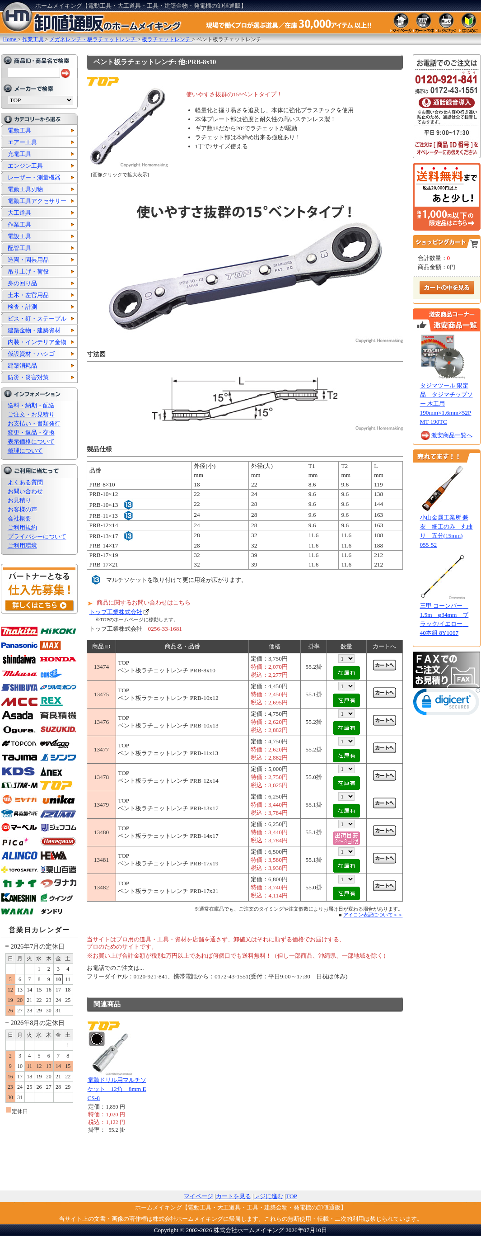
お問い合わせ (25, 491)
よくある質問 (25, 482)
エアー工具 (22, 142)
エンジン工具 (25, 165)
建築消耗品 (22, 365)
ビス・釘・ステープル (37, 318)
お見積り (19, 500)
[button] (447, 704)
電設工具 (19, 236)
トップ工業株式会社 (115, 612)
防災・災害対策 (28, 377)
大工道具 (19, 212)
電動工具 (19, 130)
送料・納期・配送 (31, 405)
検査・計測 (22, 306)
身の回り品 (22, 283)
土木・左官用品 (28, 295)
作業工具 (19, 224)
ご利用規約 (22, 527)
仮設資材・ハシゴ (31, 353)
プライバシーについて (37, 536)
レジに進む (268, 1196)
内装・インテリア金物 (37, 342)
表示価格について (31, 441)
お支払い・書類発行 (34, 423)
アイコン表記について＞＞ (373, 914)
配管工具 (19, 248)
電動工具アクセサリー (37, 201)
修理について (25, 450)
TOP (291, 1196)
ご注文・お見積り (31, 414)
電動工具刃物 (25, 189)
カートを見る (233, 1196)
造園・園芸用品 (28, 259)
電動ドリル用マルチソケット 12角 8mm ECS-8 (117, 1089)
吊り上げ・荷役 (28, 271)
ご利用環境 (22, 545)
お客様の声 (22, 509)
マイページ (198, 1196)
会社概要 (19, 518)
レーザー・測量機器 (34, 177)
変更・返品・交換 (31, 432)
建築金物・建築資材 (34, 330)
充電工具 (19, 154)
